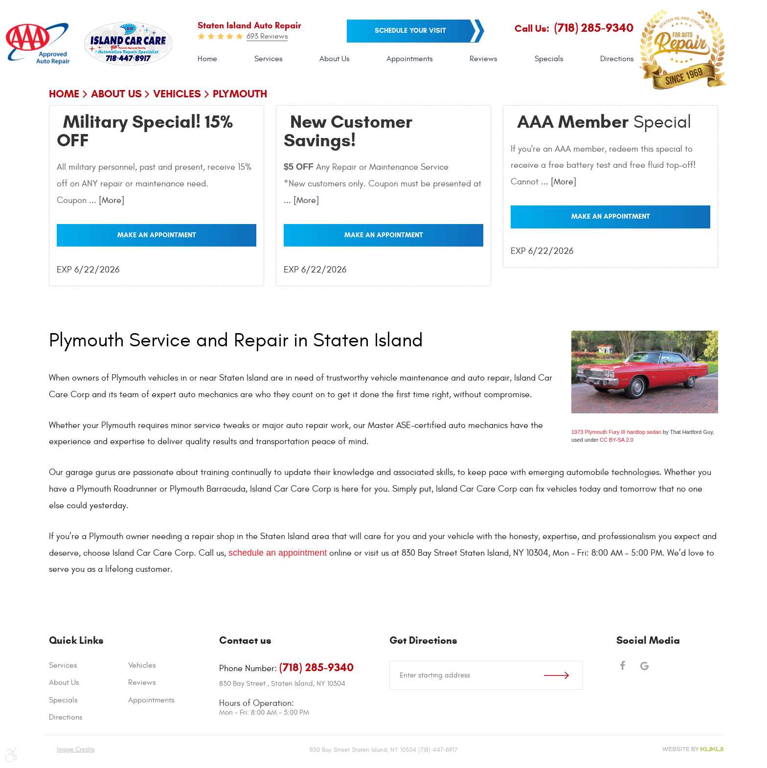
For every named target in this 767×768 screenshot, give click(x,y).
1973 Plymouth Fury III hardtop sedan (616, 432)
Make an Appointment (156, 235)
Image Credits (75, 749)
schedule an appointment (277, 553)
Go (563, 675)
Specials (549, 58)
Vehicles (177, 93)
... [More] (105, 200)
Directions (616, 58)
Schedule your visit (410, 30)
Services (268, 58)
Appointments (409, 58)
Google (644, 667)
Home (207, 58)
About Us (334, 58)
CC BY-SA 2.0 (616, 440)
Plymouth (240, 93)
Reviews (483, 58)
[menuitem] (207, 58)
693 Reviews (267, 36)
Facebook (622, 667)
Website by (692, 749)
